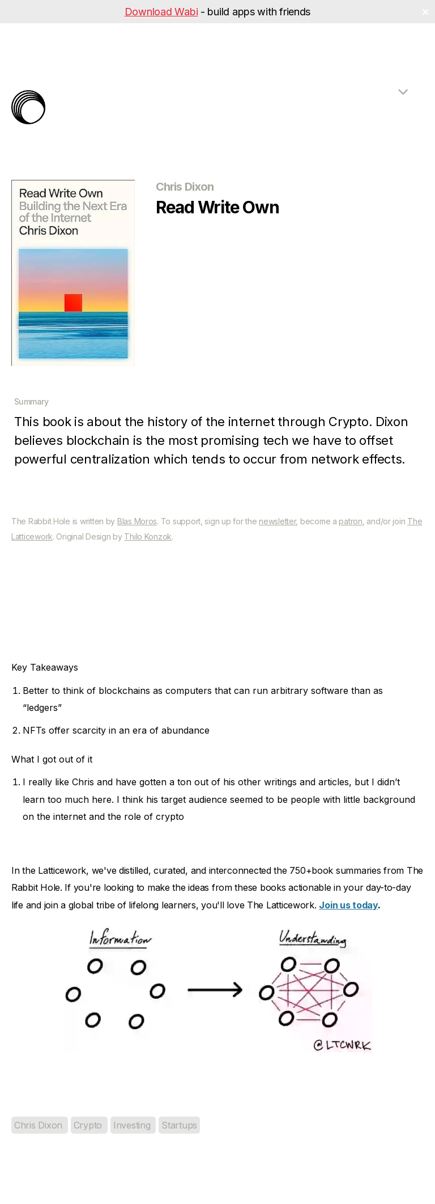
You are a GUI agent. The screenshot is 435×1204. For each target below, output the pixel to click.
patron (350, 521)
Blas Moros (137, 521)
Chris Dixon (39, 1125)
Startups (179, 1125)
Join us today (348, 905)
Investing (133, 1125)
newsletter (277, 521)
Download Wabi (161, 12)
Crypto (89, 1125)
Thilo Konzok (148, 536)
